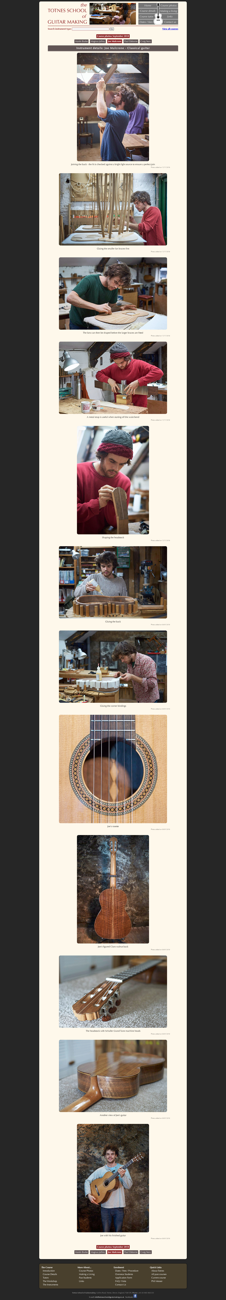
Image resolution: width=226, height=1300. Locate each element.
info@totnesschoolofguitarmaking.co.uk (109, 1297)
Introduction (49, 1270)
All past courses (158, 1274)
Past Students (85, 1277)
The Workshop (50, 1281)
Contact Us (120, 1284)
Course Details (50, 1274)
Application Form (123, 1277)
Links (81, 1281)
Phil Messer (156, 1281)
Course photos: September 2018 (113, 36)
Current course (158, 1277)
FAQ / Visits (120, 1281)
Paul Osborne (131, 41)
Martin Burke (81, 41)
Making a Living (87, 1274)
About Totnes (157, 1270)
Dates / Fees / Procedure (126, 1270)
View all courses (170, 28)
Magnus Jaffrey (98, 41)
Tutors (46, 1277)
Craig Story (145, 41)
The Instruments (50, 1284)
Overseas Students (124, 1274)
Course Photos (86, 1270)
